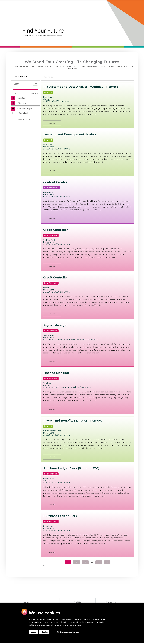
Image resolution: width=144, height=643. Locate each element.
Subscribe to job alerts (25, 119)
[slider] (14, 89)
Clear (35, 83)
